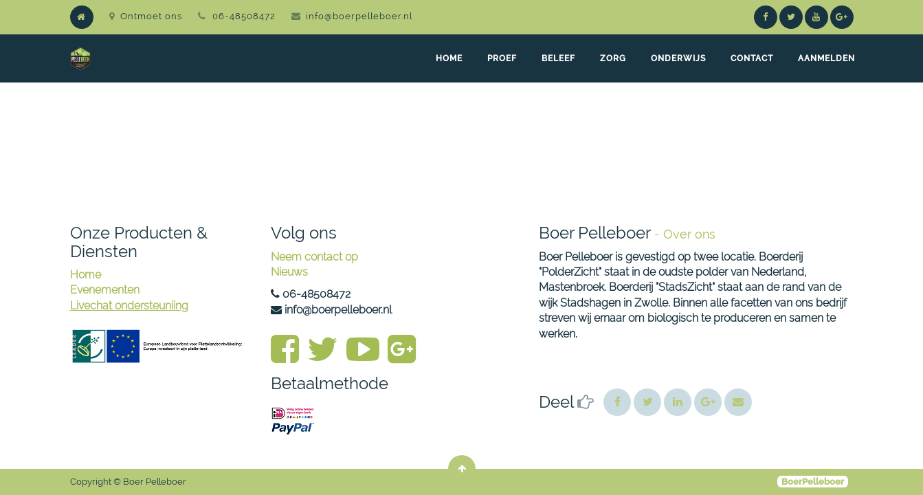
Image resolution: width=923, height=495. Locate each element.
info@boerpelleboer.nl (359, 16)
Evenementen (105, 289)
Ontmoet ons (145, 16)
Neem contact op (314, 256)
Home (85, 274)
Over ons (689, 234)
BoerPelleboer (812, 481)
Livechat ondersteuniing (129, 305)
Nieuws (289, 271)
